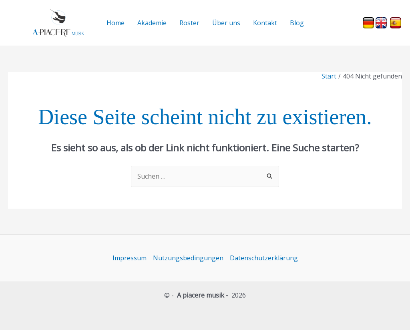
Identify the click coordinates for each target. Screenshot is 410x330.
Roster (189, 22)
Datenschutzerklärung (264, 258)
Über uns (226, 22)
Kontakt (265, 22)
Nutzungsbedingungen (188, 258)
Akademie (152, 22)
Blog (297, 22)
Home (116, 22)
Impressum (130, 258)
